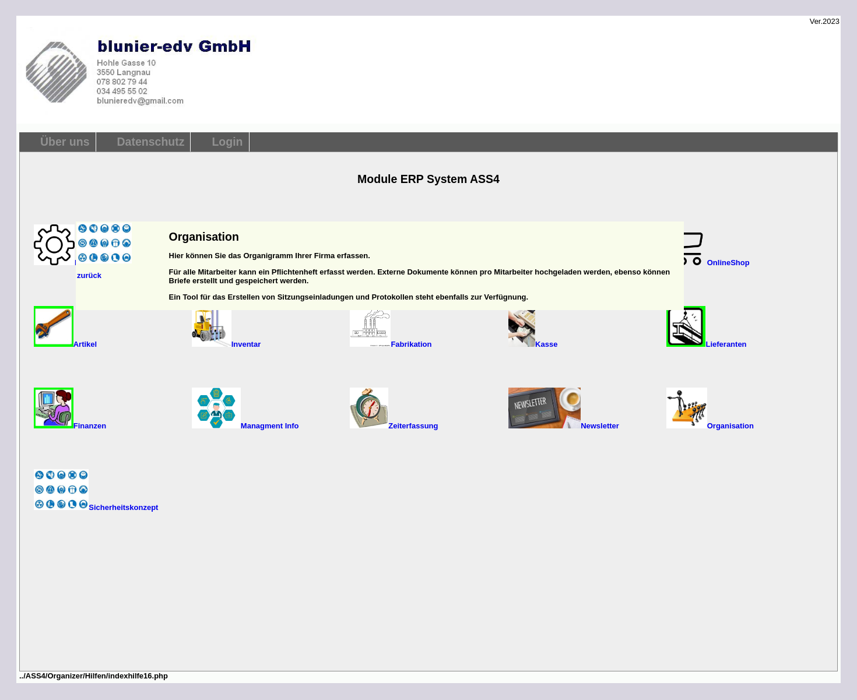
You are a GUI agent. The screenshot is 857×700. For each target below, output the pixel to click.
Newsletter (563, 425)
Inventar (226, 344)
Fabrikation (390, 344)
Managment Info (245, 425)
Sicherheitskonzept (96, 507)
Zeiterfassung (394, 425)
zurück (89, 275)
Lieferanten (706, 344)
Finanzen (70, 425)
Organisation (710, 425)
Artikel (65, 344)
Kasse (533, 344)
